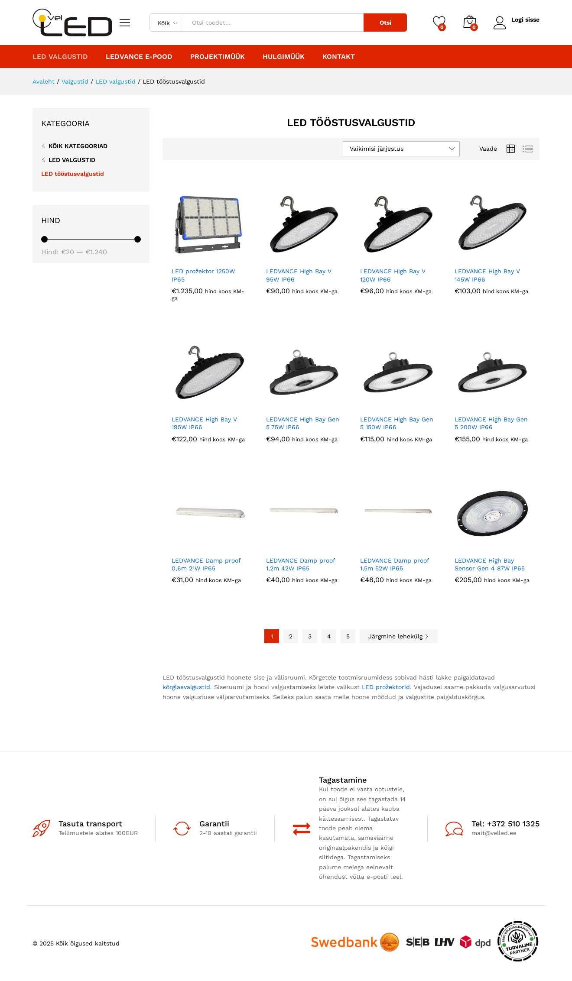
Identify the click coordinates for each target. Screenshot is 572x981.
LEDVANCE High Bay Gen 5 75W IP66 (302, 423)
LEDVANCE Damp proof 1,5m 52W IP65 (394, 564)
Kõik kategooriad (78, 145)
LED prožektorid (386, 686)
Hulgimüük (284, 56)
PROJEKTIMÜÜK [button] (217, 56)
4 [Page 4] (329, 636)
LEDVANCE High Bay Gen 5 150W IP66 (396, 423)
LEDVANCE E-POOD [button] (139, 56)
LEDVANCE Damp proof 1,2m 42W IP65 (300, 564)
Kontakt (338, 56)
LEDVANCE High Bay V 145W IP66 (487, 275)
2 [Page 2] (290, 636)
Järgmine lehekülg (398, 636)
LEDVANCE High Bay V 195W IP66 (204, 423)
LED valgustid (72, 159)
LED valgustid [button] (60, 56)
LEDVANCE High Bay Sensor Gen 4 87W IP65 (490, 564)
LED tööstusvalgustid (72, 173)
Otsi (385, 22)
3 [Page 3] (310, 636)
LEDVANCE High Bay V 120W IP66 (393, 275)
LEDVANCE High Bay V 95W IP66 (299, 275)
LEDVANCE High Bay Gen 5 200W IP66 (491, 423)
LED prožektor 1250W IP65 (203, 275)
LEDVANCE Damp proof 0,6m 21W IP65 (206, 564)
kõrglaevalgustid (186, 686)
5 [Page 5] (348, 636)
